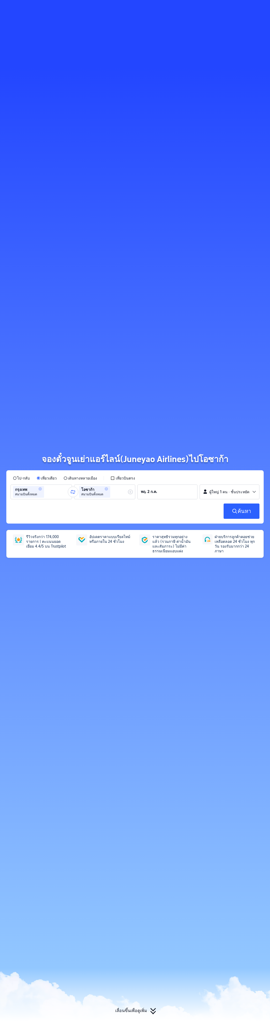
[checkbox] (122, 478)
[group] (41, 492)
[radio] (21, 478)
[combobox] (47, 492)
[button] (227, 8)
